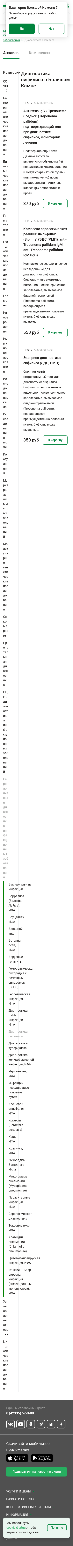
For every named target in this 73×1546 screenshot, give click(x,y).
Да (22, 29)
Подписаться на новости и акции (36, 1471)
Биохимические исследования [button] (5, 185)
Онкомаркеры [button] (5, 626)
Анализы (11, 52)
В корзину (55, 203)
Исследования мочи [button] (5, 430)
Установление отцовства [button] (5, 1318)
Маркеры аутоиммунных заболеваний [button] (5, 508)
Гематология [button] (5, 225)
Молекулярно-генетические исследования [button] (5, 576)
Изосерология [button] (5, 322)
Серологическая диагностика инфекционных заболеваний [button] (5, 828)
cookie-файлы (16, 1527)
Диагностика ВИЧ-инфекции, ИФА (18, 1017)
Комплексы (39, 52)
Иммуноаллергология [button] (5, 355)
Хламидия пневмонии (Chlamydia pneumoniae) (18, 1244)
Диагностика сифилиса (18, 1034)
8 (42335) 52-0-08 (20, 1413)
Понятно (57, 1527)
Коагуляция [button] (5, 464)
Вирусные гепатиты (16, 959)
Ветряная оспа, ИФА (15, 945)
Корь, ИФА (12, 1139)
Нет (51, 29)
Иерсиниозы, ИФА (18, 1073)
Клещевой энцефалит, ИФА (17, 1108)
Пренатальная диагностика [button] (5, 664)
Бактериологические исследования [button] (5, 126)
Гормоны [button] (5, 300)
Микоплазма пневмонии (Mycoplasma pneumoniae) (18, 1183)
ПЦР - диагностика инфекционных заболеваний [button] (5, 732)
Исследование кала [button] (5, 393)
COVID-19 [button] (5, 86)
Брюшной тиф (16, 931)
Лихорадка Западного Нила (17, 1164)
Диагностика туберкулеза (18, 1045)
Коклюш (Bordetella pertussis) (16, 1125)
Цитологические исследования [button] (5, 1365)
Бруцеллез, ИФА (16, 919)
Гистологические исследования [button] (5, 265)
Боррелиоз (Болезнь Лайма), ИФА (16, 903)
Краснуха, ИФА (16, 1151)
